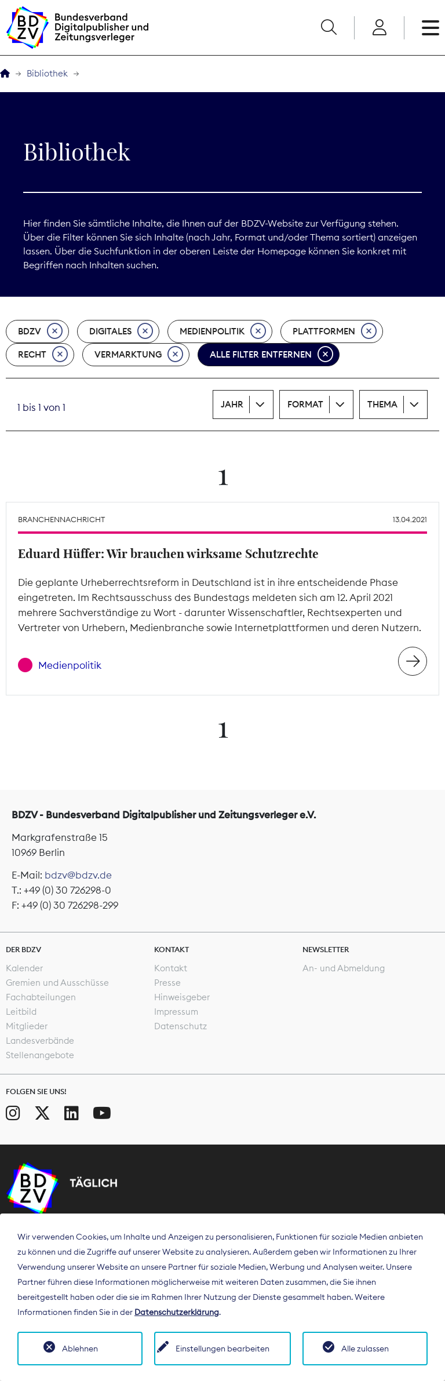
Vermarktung (138, 354)
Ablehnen (80, 1348)
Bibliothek (47, 73)
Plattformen (335, 331)
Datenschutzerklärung (176, 1312)
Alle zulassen (365, 1348)
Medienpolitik (223, 331)
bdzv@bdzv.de (78, 875)
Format (305, 404)
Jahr (232, 404)
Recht (43, 354)
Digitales (121, 331)
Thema (382, 404)
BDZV (40, 331)
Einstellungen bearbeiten (222, 1348)
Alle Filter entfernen (271, 354)
